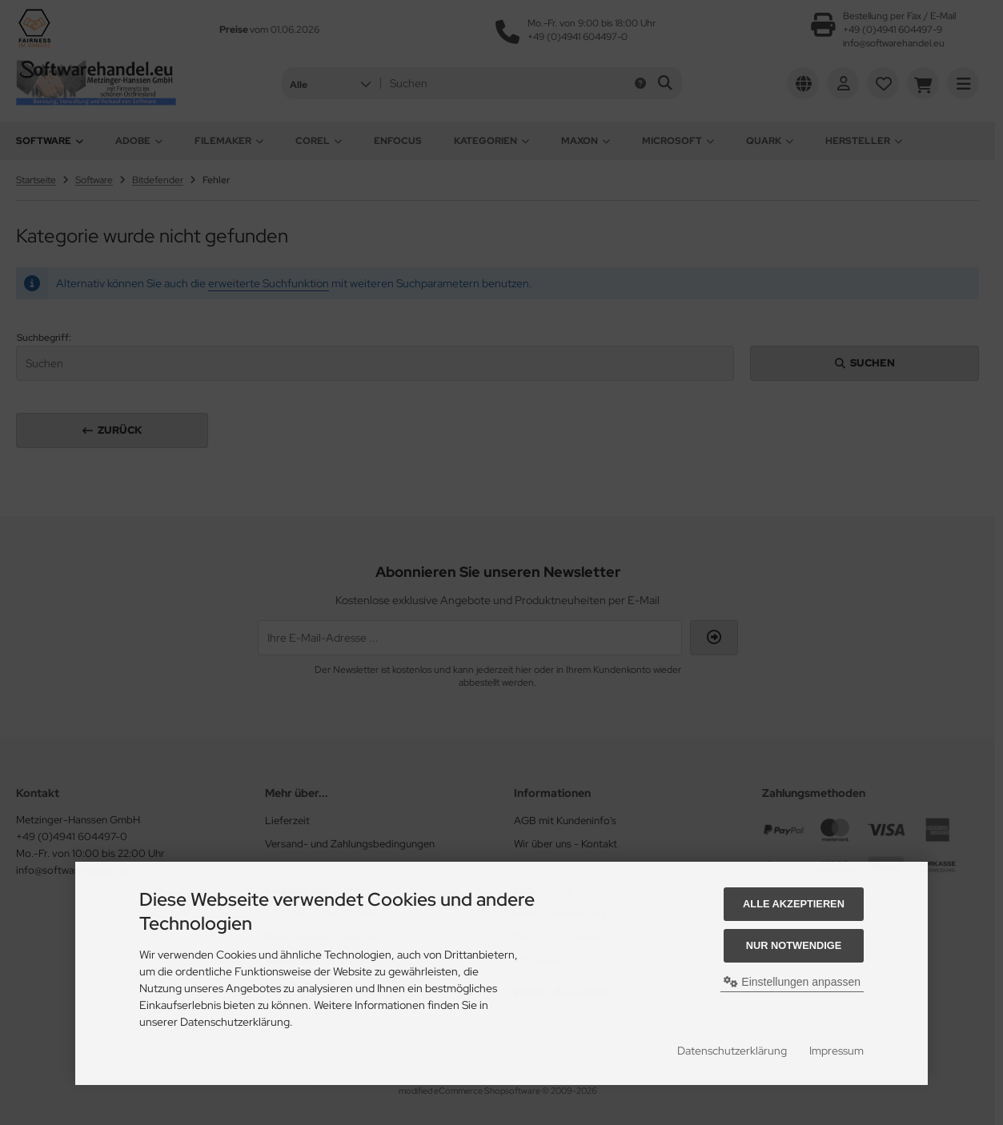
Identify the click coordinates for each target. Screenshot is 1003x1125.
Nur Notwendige (793, 945)
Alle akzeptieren (794, 904)
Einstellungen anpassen (792, 981)
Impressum (836, 1050)
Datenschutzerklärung (732, 1050)
